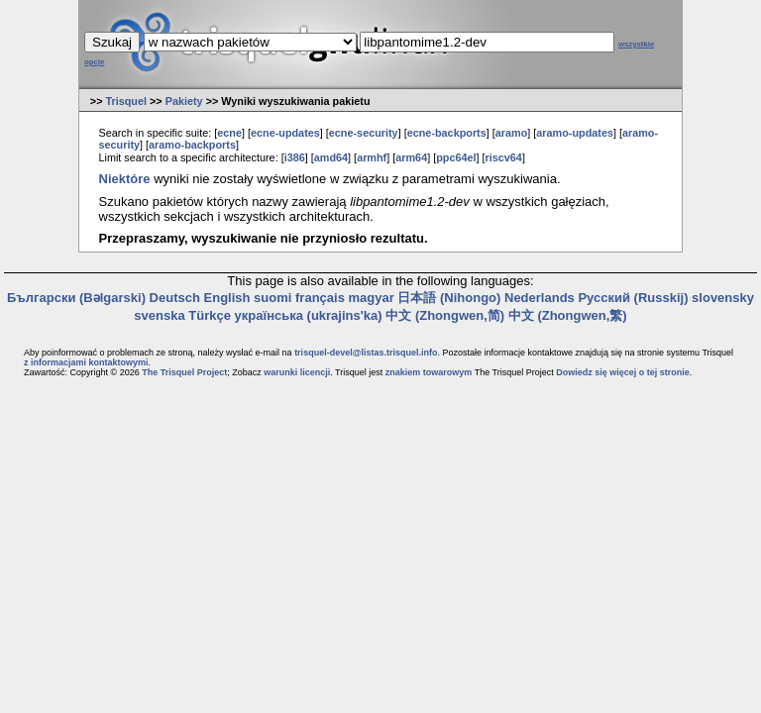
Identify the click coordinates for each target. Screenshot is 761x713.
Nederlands (539, 297)
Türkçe (209, 315)
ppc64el (456, 157)
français (320, 297)
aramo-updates (574, 133)
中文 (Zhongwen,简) (444, 315)
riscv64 (504, 157)
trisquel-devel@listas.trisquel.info (365, 352)
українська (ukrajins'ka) (308, 315)
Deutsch (175, 297)
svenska (159, 315)
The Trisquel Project (184, 372)
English (227, 297)
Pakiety (184, 101)
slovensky (723, 297)
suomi (272, 297)
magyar (371, 297)
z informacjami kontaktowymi (86, 362)
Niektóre (125, 178)
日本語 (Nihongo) (448, 297)
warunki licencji (297, 372)
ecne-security (363, 133)
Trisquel (126, 101)
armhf (371, 157)
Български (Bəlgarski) (76, 297)
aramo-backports (192, 145)
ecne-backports (447, 133)
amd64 (331, 157)
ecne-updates (285, 133)
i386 (294, 157)
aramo (511, 133)
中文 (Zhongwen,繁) (567, 315)
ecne (229, 133)
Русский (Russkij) (633, 297)
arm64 (411, 157)
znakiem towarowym (429, 372)
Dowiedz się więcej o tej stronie (623, 372)
